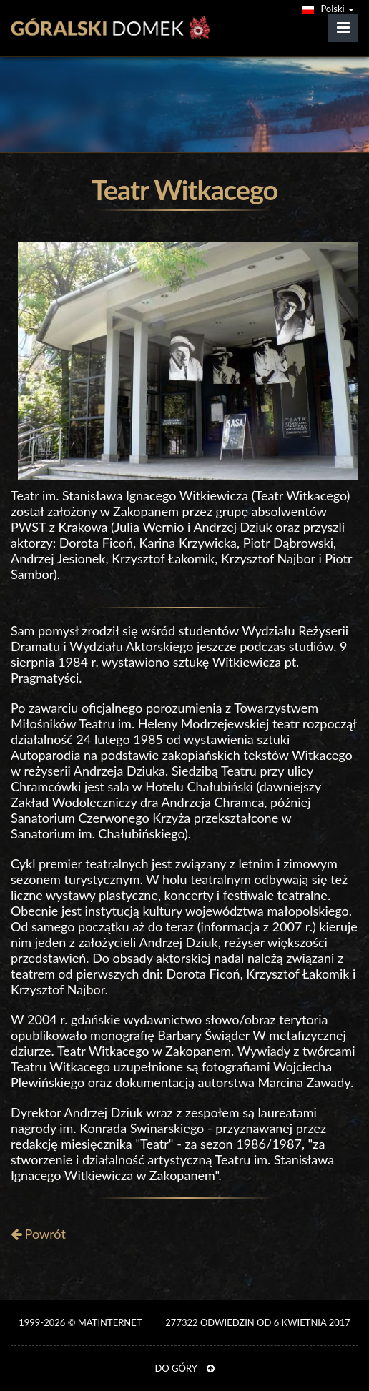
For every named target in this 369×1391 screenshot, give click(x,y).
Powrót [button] (38, 1234)
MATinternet (110, 1322)
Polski (328, 8)
